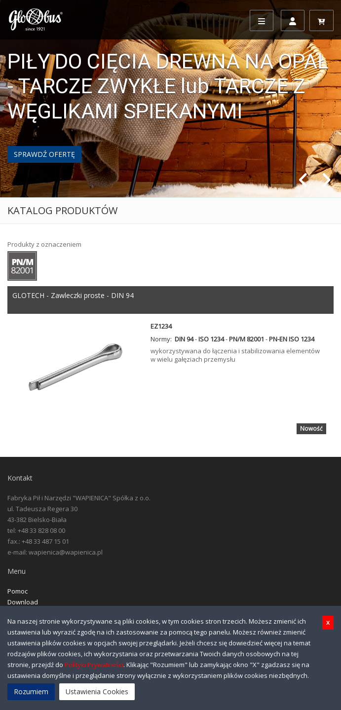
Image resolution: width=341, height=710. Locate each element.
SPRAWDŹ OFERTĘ (44, 154)
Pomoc (17, 591)
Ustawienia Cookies (97, 691)
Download (22, 602)
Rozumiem (31, 691)
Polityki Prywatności (94, 664)
